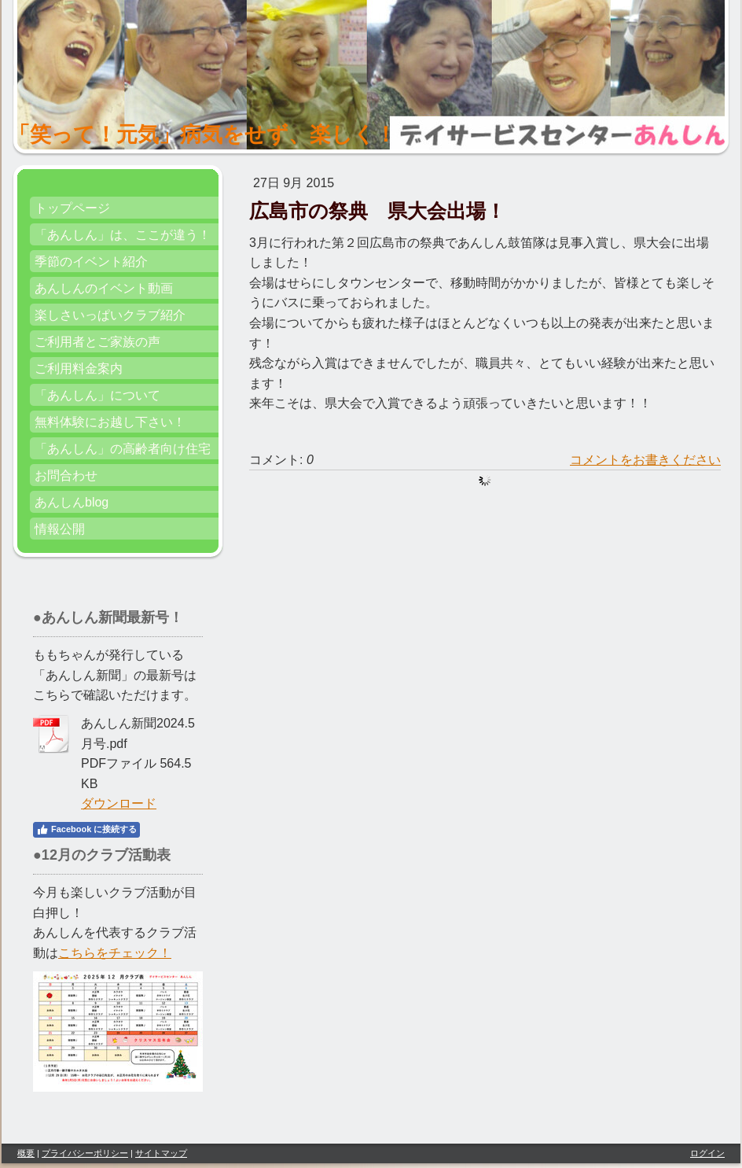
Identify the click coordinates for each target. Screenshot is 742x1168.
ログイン (707, 1153)
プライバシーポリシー (85, 1153)
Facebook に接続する (86, 829)
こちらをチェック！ (114, 953)
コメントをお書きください (645, 459)
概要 (26, 1153)
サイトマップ (161, 1153)
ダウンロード (118, 803)
